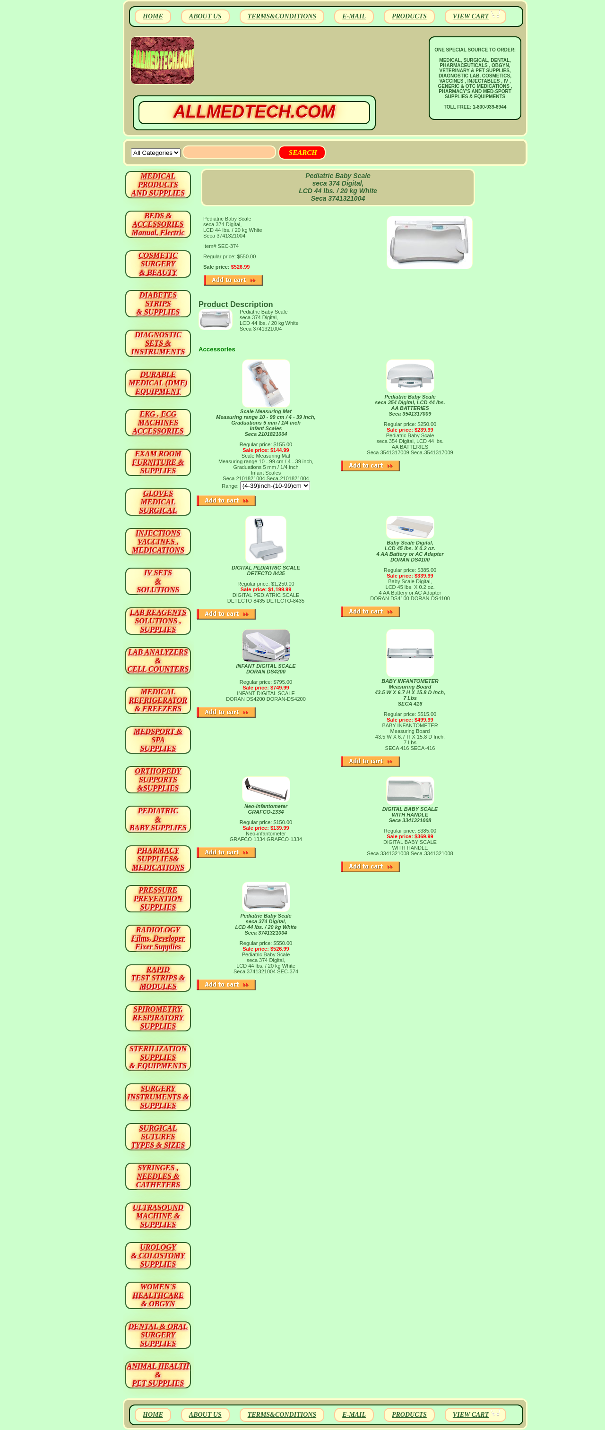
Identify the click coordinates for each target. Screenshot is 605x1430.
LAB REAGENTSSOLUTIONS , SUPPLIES (158, 620)
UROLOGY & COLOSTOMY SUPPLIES (158, 1255)
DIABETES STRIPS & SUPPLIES (158, 303)
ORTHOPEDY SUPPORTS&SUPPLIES (158, 779)
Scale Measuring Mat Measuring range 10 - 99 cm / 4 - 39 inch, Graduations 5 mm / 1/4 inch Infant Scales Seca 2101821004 (265, 423)
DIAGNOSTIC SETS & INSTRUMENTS (158, 343)
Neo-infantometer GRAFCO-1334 (265, 809)
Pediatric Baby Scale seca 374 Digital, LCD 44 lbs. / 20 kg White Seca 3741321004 (265, 924)
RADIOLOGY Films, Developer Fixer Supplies (158, 938)
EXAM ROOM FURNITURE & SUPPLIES (158, 462)
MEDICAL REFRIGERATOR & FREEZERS (158, 700)
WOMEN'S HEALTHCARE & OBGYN (157, 1295)
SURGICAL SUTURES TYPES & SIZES (158, 1136)
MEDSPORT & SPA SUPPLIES (158, 739)
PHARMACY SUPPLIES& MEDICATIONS (158, 858)
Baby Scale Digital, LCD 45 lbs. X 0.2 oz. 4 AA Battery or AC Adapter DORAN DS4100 (409, 551)
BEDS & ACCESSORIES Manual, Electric (157, 224)
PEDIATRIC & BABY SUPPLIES (158, 819)
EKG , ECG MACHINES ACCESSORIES (158, 422)
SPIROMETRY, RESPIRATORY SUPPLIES (158, 1017)
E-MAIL (354, 16)
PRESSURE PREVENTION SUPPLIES (158, 898)
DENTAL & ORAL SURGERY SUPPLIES (158, 1334)
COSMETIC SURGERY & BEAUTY (158, 263)
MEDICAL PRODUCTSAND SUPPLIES (158, 184)
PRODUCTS (409, 16)
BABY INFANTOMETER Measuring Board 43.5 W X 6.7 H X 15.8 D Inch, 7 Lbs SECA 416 (410, 692)
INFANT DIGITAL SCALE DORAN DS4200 (265, 668)
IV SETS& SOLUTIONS (158, 581)
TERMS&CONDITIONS (282, 16)
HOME (153, 16)
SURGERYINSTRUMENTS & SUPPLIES (158, 1096)
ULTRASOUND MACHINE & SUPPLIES (158, 1215)
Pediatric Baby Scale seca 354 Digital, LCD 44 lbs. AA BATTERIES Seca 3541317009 (410, 405)
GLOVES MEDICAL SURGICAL (158, 501)
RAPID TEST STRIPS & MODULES (158, 977)
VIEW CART (471, 16)
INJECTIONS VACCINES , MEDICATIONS (158, 541)
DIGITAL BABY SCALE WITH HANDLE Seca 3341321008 (410, 814)
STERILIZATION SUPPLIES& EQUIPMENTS (158, 1057)
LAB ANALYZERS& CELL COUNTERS (158, 660)
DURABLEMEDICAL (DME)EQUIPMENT (158, 382)
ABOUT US (205, 16)
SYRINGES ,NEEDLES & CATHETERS (158, 1176)
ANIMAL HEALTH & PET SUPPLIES (158, 1374)
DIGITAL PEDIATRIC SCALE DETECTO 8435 (266, 570)
